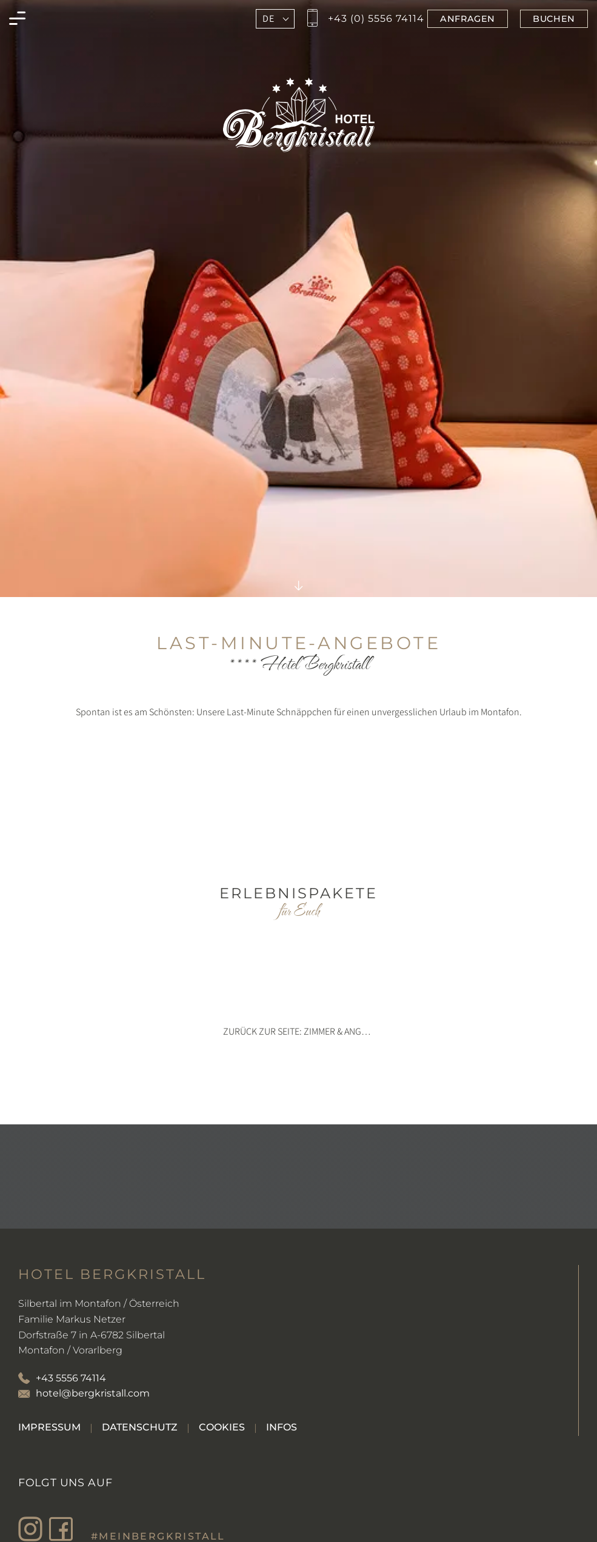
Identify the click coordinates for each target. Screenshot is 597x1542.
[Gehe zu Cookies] (222, 1427)
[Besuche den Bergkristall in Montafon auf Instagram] (33, 1529)
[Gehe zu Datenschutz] (140, 1427)
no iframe (298, 801)
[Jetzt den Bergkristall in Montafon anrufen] (364, 18)
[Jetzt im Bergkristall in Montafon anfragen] (467, 19)
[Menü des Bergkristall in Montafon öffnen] (17, 18)
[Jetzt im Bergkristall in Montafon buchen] (554, 19)
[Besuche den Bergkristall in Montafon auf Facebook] (63, 1529)
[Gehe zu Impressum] (49, 1427)
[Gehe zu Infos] (281, 1427)
